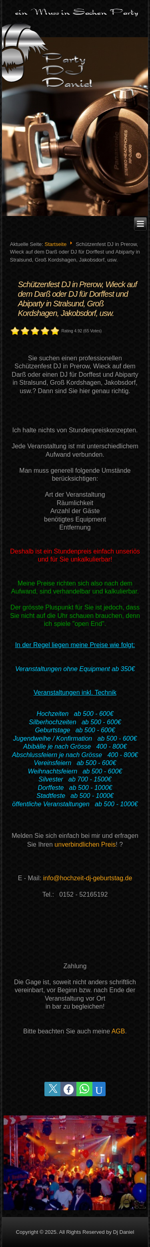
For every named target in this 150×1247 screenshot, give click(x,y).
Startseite (55, 244)
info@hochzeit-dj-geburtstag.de (87, 878)
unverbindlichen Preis (85, 844)
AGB (118, 1031)
